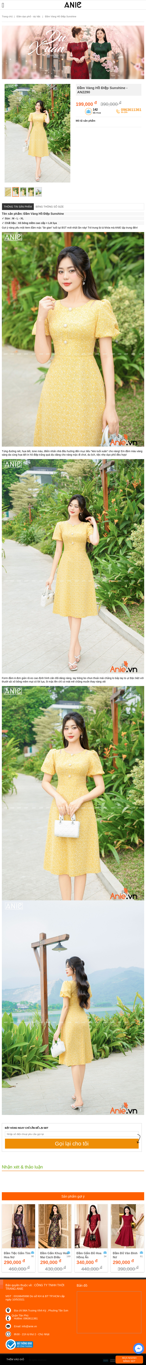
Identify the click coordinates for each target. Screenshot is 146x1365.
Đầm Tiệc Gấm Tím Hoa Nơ (17, 1255)
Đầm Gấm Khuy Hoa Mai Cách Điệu (54, 1255)
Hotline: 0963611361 (26, 1318)
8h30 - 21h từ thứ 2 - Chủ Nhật (31, 1334)
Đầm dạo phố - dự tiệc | (30, 16)
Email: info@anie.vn (25, 1326)
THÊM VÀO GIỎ (15, 1359)
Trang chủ (7, 16)
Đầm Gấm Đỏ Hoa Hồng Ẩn (89, 1255)
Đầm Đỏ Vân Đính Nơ (125, 1255)
